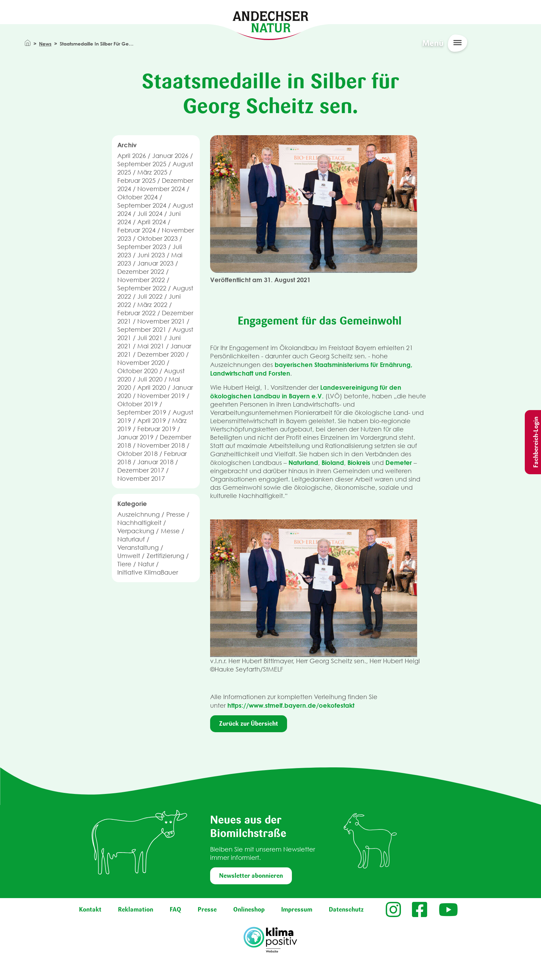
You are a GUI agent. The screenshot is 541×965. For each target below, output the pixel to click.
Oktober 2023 (157, 238)
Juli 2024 (150, 213)
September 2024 (141, 205)
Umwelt (128, 555)
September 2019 (141, 412)
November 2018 (161, 445)
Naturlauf (131, 539)
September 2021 (141, 329)
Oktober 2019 (137, 404)
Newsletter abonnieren (251, 875)
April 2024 (151, 222)
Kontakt (90, 909)
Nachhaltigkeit (139, 522)
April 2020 (151, 387)
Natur (146, 564)
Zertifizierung (165, 555)
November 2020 (141, 362)
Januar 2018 (155, 462)
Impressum (296, 909)
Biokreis (358, 462)
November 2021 (161, 321)
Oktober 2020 (137, 371)
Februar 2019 (156, 428)
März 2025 (152, 172)
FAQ (175, 909)
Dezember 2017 (140, 470)
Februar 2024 (136, 230)
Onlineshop (249, 909)
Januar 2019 (135, 437)
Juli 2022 (150, 296)
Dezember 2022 (140, 271)
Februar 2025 (136, 180)
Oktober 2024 (137, 197)
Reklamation (135, 909)
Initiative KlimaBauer (147, 572)
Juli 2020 (150, 379)
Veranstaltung (138, 547)
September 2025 (141, 164)
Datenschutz (346, 909)
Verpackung (135, 531)
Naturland (303, 462)
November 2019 (161, 395)
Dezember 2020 (160, 354)
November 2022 (141, 279)
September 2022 (141, 288)
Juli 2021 (150, 337)
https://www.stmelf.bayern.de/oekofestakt (290, 705)
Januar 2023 (155, 263)
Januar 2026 (170, 155)
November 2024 (161, 188)
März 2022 (152, 304)
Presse (175, 514)
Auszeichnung (138, 514)
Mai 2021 (150, 346)
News (45, 44)
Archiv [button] (127, 145)
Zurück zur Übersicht (248, 723)
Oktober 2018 (137, 453)
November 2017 (141, 478)
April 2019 (151, 420)
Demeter (398, 462)
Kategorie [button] (132, 503)
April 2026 (131, 155)
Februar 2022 (136, 313)
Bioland (333, 462)
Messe (170, 531)
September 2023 (141, 246)
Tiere (124, 564)
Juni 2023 (151, 255)
